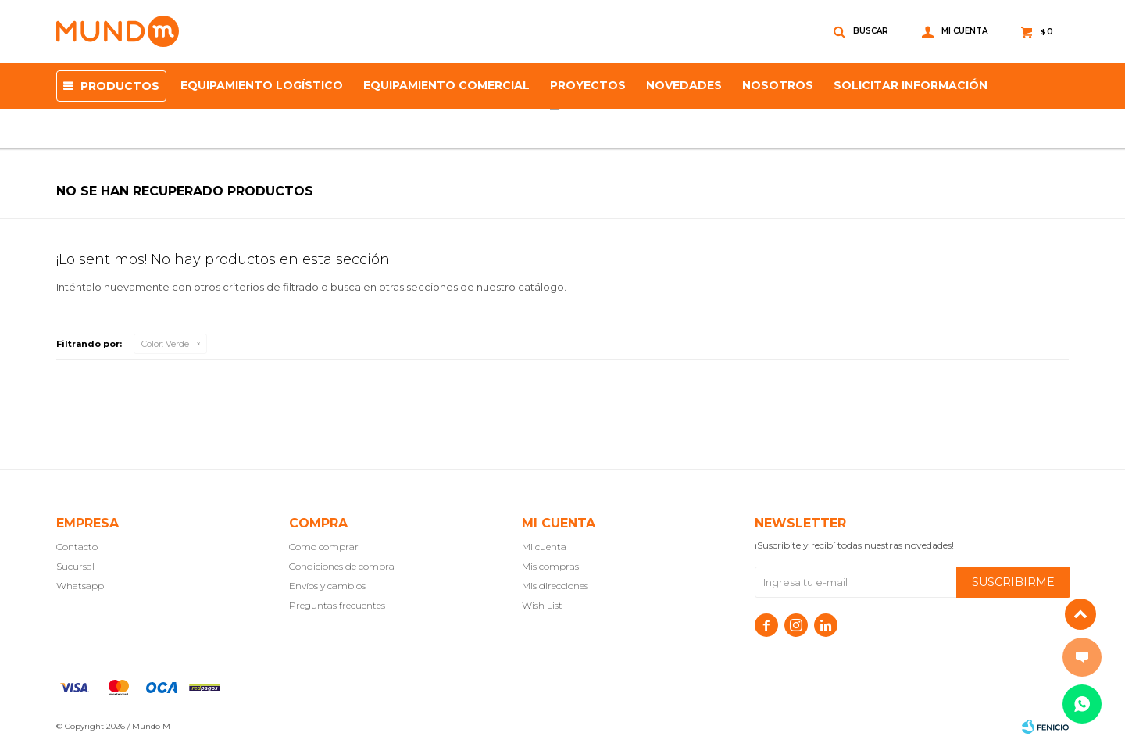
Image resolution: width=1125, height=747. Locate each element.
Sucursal (75, 566)
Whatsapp (80, 586)
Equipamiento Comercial (446, 85)
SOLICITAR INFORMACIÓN (911, 85)
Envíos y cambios (327, 586)
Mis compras (550, 566)
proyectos (588, 85)
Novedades (684, 85)
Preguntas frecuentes (337, 605)
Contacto (77, 546)
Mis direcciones (555, 586)
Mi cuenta (544, 546)
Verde (165, 343)
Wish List (542, 605)
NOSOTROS (777, 85)
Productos (119, 86)
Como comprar (324, 546)
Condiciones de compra (342, 566)
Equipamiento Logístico (261, 85)
